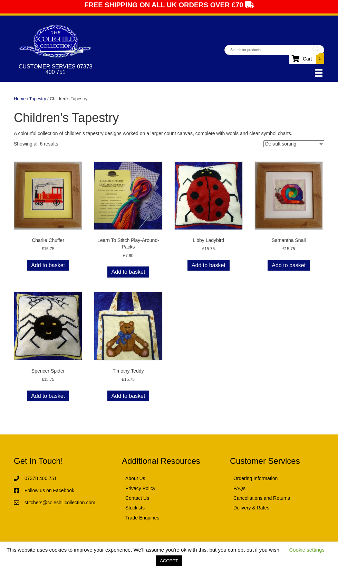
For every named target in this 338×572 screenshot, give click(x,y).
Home (20, 98)
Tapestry (37, 98)
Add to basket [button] (48, 265)
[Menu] (318, 72)
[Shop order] (293, 143)
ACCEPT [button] (169, 560)
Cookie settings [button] (307, 550)
